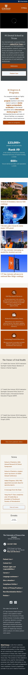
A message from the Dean (12, 490)
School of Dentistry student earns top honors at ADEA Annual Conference (13, 473)
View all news (14, 507)
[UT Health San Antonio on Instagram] (15, 603)
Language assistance (10, 577)
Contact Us (7, 563)
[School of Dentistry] (6, 8)
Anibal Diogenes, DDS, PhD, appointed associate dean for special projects (13, 483)
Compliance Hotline (10, 584)
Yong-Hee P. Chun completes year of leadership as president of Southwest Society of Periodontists (13, 498)
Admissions (14, 66)
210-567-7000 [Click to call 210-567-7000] (12, 544)
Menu (25, 7)
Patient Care (14, 73)
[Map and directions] (4, 550)
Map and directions (13, 552)
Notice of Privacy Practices (12, 588)
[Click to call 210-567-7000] (4, 544)
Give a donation (8, 580)
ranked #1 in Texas (16, 44)
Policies (5, 596)
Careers (6, 573)
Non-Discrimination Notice (12, 592)
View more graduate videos (14, 442)
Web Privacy (5, 645)
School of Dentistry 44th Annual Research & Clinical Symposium (13, 464)
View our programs (14, 123)
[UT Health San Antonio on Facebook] (11, 603)
